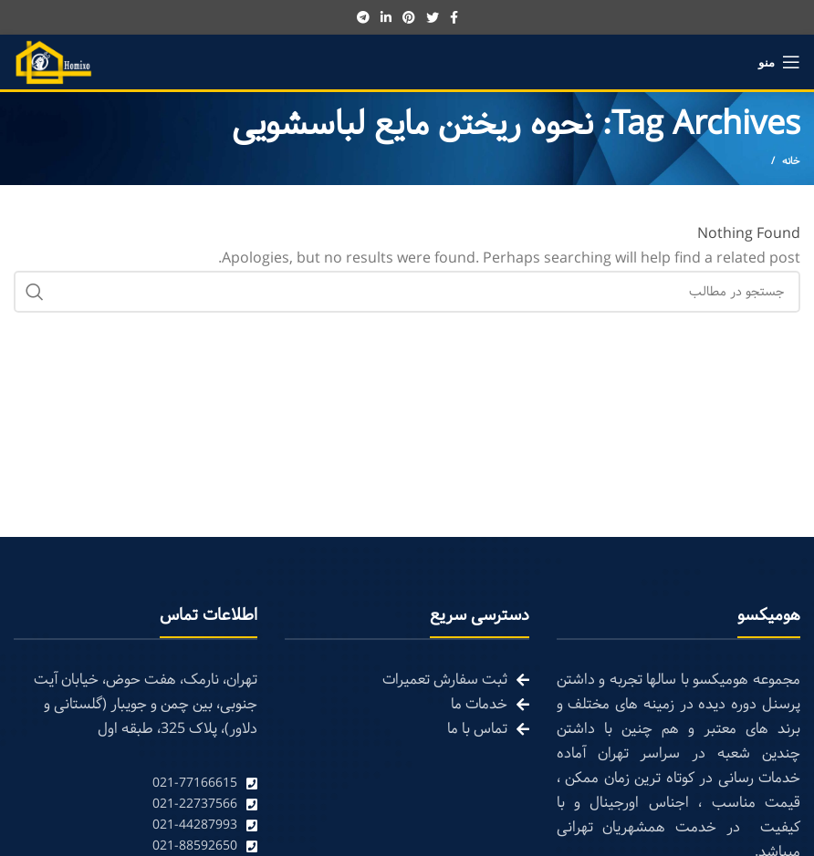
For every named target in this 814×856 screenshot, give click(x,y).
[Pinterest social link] (409, 17)
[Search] (407, 292)
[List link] (135, 783)
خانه (791, 161)
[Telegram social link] (363, 17)
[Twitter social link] (432, 17)
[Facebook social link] (454, 17)
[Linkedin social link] (386, 17)
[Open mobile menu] (779, 62)
